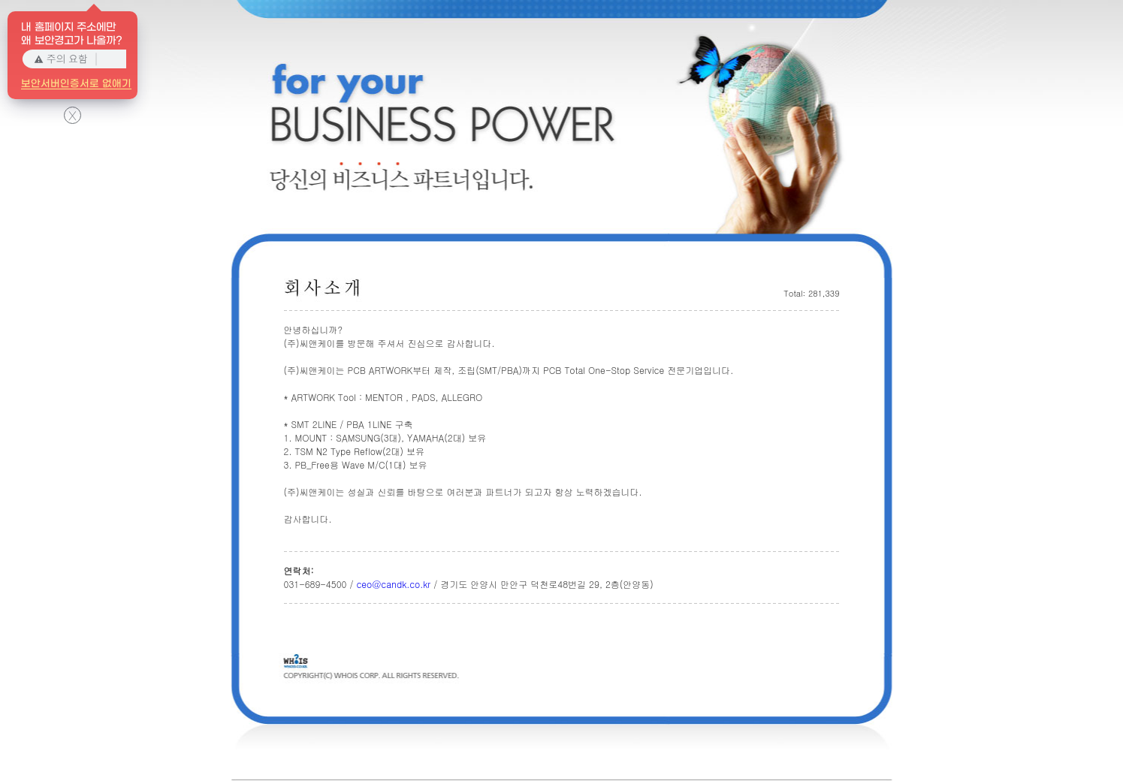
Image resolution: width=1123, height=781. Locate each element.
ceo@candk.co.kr (393, 583)
